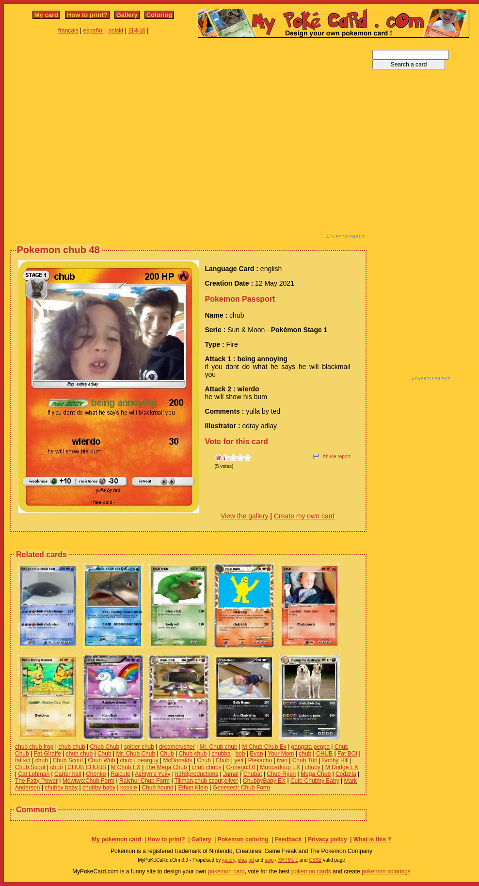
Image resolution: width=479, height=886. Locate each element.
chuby (312, 767)
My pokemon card (116, 839)
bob (240, 753)
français (68, 30)
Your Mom (281, 753)
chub (305, 753)
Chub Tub (305, 760)
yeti (238, 760)
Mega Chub (316, 774)
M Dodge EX (341, 767)
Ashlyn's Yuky (152, 774)
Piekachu (260, 760)
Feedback (287, 839)
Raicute (120, 774)
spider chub (139, 746)
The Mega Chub (166, 767)
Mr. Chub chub (219, 746)
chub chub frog (34, 746)
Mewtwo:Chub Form (88, 780)
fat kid (23, 760)
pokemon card (226, 871)
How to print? (87, 14)
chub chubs (206, 767)
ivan (282, 760)
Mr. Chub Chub (135, 753)
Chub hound (157, 787)
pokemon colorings (386, 871)
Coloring (159, 14)
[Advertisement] (91, 141)
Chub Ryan (281, 774)
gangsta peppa (310, 746)
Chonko (96, 774)
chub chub (71, 746)
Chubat (252, 774)
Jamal (231, 774)
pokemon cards (311, 871)
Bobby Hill (335, 760)
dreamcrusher (177, 746)
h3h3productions (196, 774)
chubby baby (61, 787)
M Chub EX (125, 767)
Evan (256, 753)
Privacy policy (327, 839)
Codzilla (345, 774)
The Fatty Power (36, 780)
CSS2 (315, 860)
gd (251, 860)
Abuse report (336, 456)
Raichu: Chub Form (144, 780)
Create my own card (304, 516)
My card (46, 14)
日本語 (136, 30)
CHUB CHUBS (86, 767)
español (93, 30)
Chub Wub (101, 760)
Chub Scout (68, 760)
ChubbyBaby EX (264, 780)
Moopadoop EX (280, 767)
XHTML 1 (288, 860)
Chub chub (192, 753)
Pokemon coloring (243, 839)
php (242, 860)
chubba (220, 753)
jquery (228, 860)
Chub (104, 753)
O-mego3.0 (240, 767)
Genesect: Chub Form (241, 787)
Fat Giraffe (47, 753)
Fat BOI (347, 753)
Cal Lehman (33, 774)
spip (269, 860)
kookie (128, 787)
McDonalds (177, 760)
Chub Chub (104, 746)
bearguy (147, 760)
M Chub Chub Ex (264, 746)
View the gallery (245, 516)
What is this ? (372, 839)
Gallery (127, 14)
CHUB (324, 753)
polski (115, 30)
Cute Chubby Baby (314, 780)
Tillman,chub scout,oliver (207, 780)
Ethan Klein (193, 787)
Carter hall (67, 774)
